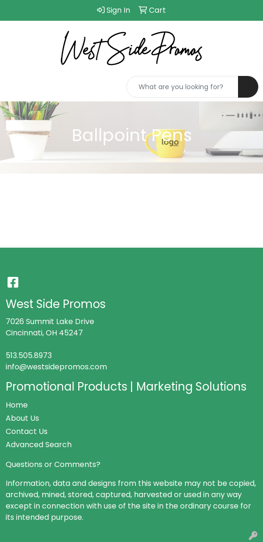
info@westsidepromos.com (56, 366)
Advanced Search (39, 444)
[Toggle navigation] (15, 86)
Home (17, 405)
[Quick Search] (182, 87)
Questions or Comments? (53, 464)
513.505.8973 (29, 355)
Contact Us (27, 431)
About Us (22, 418)
